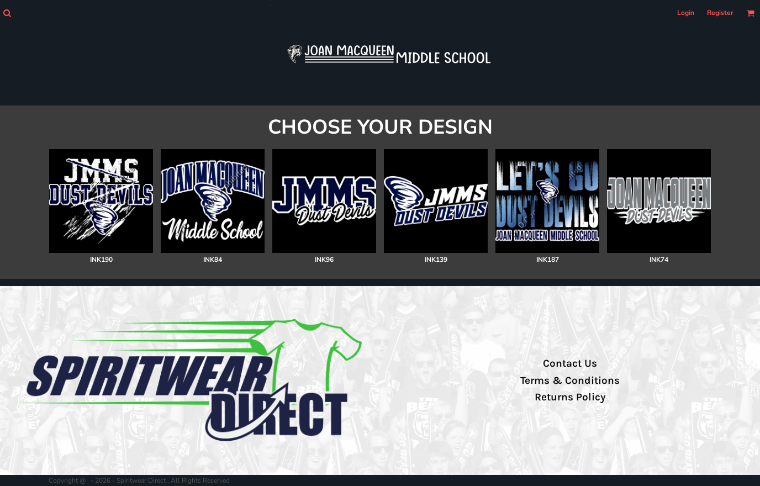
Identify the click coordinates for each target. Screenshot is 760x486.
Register (720, 12)
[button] (7, 13)
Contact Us (570, 363)
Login (685, 12)
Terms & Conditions (570, 380)
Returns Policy (570, 397)
